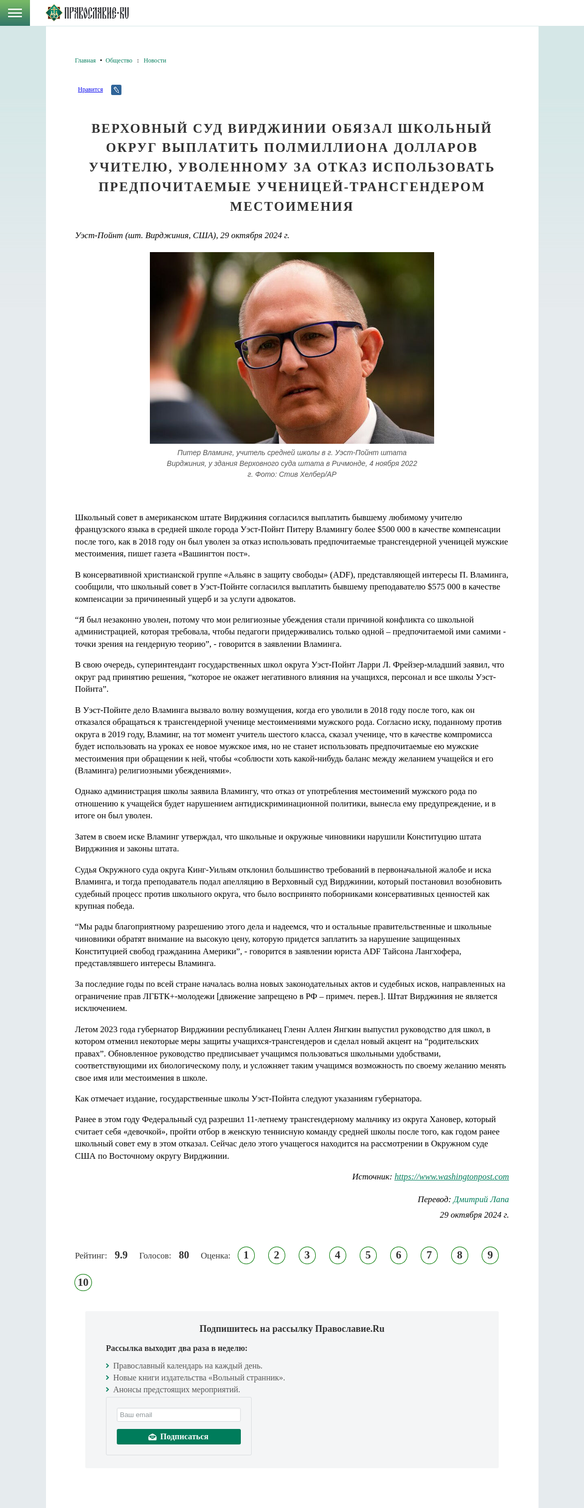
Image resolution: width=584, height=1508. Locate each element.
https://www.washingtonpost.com (451, 1176)
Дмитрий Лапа (481, 1199)
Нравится (90, 89)
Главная (85, 60)
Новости (155, 60)
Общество (118, 60)
